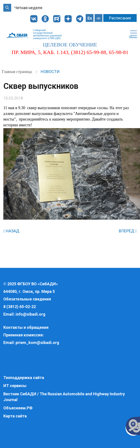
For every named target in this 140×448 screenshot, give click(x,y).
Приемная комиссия (23, 335)
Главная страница (17, 71)
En (89, 18)
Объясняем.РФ (17, 408)
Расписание (120, 18)
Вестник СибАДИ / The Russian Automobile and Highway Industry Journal (64, 397)
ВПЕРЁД (128, 231)
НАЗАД (11, 231)
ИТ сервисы (14, 385)
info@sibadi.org (30, 314)
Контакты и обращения (26, 327)
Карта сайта (15, 416)
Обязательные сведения (27, 299)
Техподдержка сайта (23, 377)
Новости (50, 71)
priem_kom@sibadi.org (37, 342)
